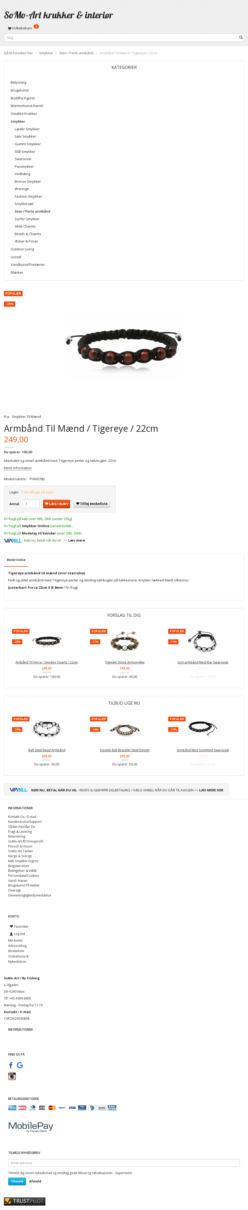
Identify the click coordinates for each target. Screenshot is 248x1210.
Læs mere (76, 540)
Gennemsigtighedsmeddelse (29, 895)
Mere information (18, 468)
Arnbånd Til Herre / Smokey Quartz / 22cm (46, 662)
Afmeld (35, 1181)
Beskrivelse (16, 559)
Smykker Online (35, 525)
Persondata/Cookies (23, 875)
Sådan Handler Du (21, 826)
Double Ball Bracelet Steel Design (125, 750)
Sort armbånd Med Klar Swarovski (202, 662)
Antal (14, 503)
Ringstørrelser (18, 866)
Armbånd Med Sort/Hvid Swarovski (203, 750)
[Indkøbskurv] (124, 28)
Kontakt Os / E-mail (22, 816)
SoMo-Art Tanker (20, 851)
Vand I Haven (17, 880)
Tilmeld (17, 1181)
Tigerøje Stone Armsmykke (125, 662)
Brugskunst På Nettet (23, 885)
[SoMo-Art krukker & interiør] (58, 15)
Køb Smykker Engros (23, 861)
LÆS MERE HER (211, 790)
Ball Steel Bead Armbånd (46, 750)
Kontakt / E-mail (17, 1012)
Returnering (16, 836)
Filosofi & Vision (20, 846)
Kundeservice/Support (25, 821)
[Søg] (241, 37)
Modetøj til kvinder (39, 533)
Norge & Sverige (20, 856)
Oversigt (14, 890)
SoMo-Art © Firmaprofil (25, 841)
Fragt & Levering (20, 831)
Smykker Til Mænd (26, 416)
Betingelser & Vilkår (22, 870)
